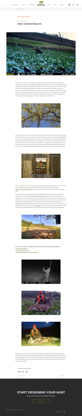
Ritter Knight (11, 411)
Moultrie (38, 205)
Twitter (27, 372)
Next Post (62, 375)
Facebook (23, 372)
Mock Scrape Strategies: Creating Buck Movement (27, 252)
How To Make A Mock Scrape (22, 250)
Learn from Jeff (41, 401)
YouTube (57, 412)
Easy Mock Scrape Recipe (21, 248)
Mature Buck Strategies (24, 16)
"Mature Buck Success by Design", (23, 189)
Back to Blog (21, 9)
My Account (69, 5)
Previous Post (21, 375)
